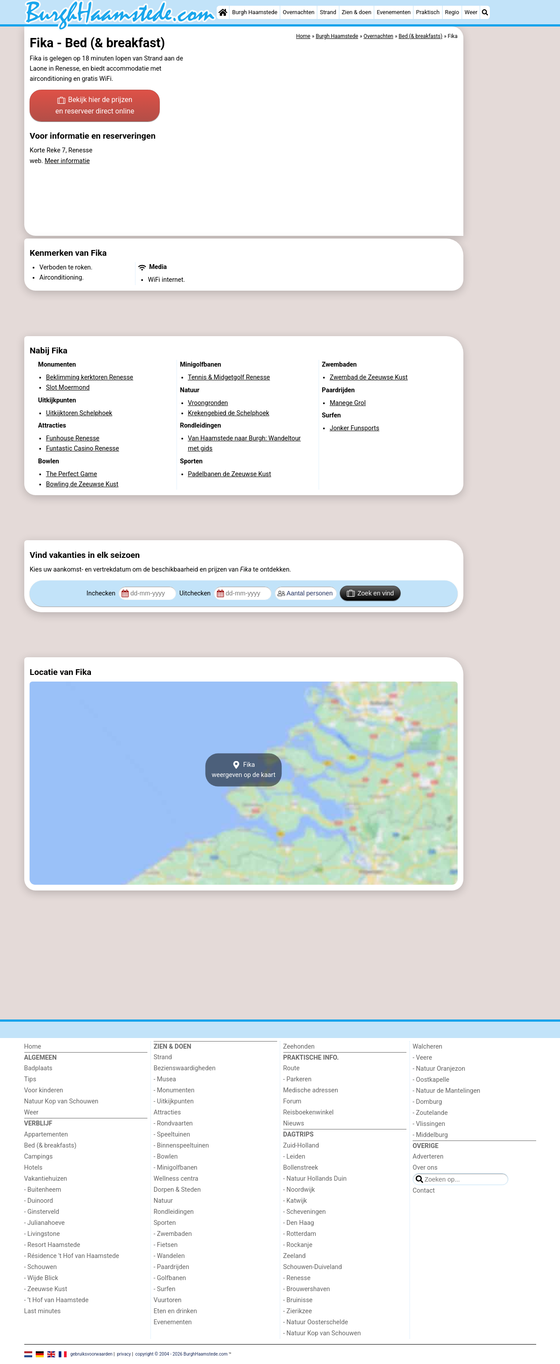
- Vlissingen (429, 1124)
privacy (124, 1354)
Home (32, 1046)
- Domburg (427, 1102)
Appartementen (46, 1134)
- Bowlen (166, 1156)
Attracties (167, 1112)
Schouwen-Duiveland (312, 1267)
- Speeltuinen (172, 1134)
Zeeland (294, 1256)
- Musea (165, 1079)
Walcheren (427, 1046)
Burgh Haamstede (255, 12)
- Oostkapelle (431, 1080)
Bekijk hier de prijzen (94, 106)
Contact (424, 1190)
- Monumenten (174, 1090)
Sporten (165, 1223)
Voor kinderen (44, 1090)
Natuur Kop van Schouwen (61, 1101)
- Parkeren (297, 1079)
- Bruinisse (298, 1300)
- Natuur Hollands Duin (315, 1178)
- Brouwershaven (306, 1289)
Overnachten (299, 12)
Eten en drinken (175, 1311)
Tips (30, 1079)
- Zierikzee (297, 1311)
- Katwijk (295, 1201)
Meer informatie (67, 161)
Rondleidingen (174, 1212)
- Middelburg (430, 1135)
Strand (328, 12)
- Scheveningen (304, 1212)
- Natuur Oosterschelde (315, 1322)
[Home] (223, 12)
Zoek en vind (370, 593)
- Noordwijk (299, 1190)
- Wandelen (169, 1256)
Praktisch (428, 12)
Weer (471, 12)
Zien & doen (356, 12)
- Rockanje (297, 1245)
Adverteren (428, 1156)
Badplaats (38, 1068)
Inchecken (101, 593)
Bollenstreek (300, 1167)
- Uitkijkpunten (174, 1101)
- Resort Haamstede (52, 1245)
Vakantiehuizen (46, 1178)
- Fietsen (165, 1245)
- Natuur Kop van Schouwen (322, 1333)
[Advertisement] (501, 229)
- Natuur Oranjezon (439, 1068)
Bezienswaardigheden (184, 1068)
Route (291, 1068)
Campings (38, 1156)
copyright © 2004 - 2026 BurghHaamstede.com (181, 1354)
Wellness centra (176, 1178)
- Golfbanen (170, 1278)
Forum (292, 1101)
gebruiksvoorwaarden (91, 1354)
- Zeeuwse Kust (46, 1289)
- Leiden (294, 1156)
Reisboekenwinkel (308, 1112)
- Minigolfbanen (175, 1167)
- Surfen (164, 1289)
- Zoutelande (430, 1113)
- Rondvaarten (173, 1123)
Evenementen (394, 12)
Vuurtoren (167, 1300)
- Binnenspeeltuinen (181, 1145)
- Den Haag (298, 1223)
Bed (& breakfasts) (50, 1145)
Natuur (163, 1201)
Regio (452, 12)
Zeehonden (299, 1046)
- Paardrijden (171, 1267)
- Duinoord (38, 1201)
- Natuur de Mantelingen (446, 1091)
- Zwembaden (173, 1234)
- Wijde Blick (41, 1278)
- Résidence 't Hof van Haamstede (72, 1256)
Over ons (425, 1167)
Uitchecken (195, 593)
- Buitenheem (42, 1190)
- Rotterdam (299, 1234)
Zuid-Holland (301, 1145)
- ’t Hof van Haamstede (56, 1300)
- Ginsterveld (42, 1212)
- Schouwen (40, 1267)
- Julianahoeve (44, 1223)
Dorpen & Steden (177, 1190)
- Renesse (297, 1278)
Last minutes (42, 1311)
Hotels (33, 1167)
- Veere (422, 1057)
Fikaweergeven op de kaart (244, 770)
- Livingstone (42, 1234)
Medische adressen (310, 1090)
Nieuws (293, 1123)
